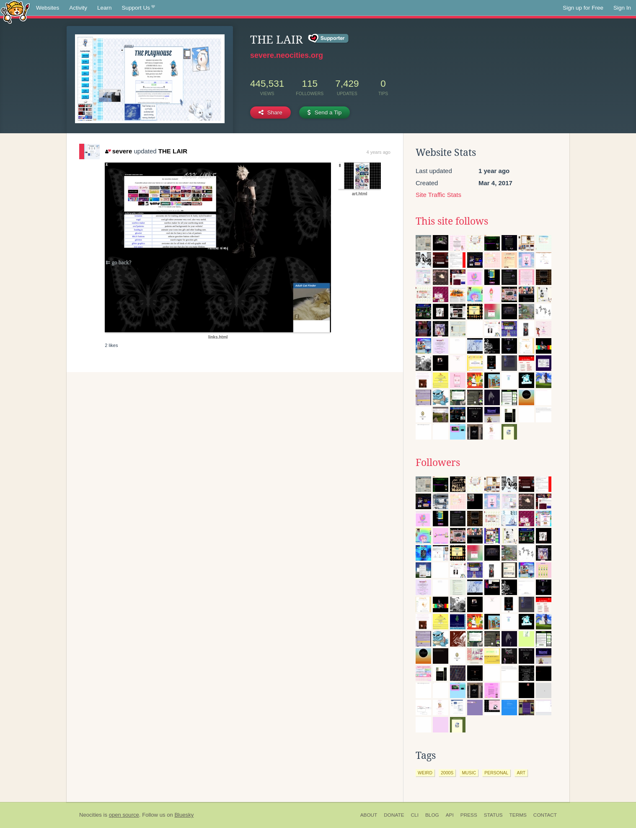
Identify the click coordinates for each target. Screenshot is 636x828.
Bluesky (184, 815)
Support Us (138, 8)
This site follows (452, 221)
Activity (78, 8)
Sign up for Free (583, 8)
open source (124, 815)
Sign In (622, 8)
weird (425, 772)
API (450, 815)
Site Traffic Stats (438, 194)
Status (493, 815)
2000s (447, 772)
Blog (432, 815)
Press (468, 815)
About (368, 815)
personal (496, 772)
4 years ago (378, 152)
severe (118, 151)
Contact (545, 815)
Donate (394, 815)
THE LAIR (172, 151)
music (469, 772)
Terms (518, 815)
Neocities (90, 815)
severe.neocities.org (286, 55)
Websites (47, 8)
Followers (438, 462)
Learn (104, 8)
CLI (415, 815)
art (521, 772)
